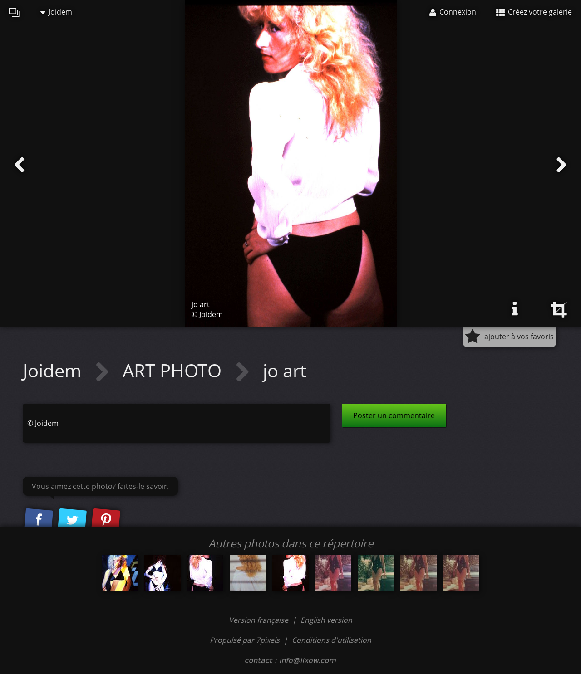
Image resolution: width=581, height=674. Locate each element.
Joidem (56, 12)
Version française (259, 620)
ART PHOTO (174, 370)
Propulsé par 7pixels (245, 640)
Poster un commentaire (394, 415)
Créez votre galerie (534, 12)
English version (326, 620)
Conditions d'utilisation (331, 640)
